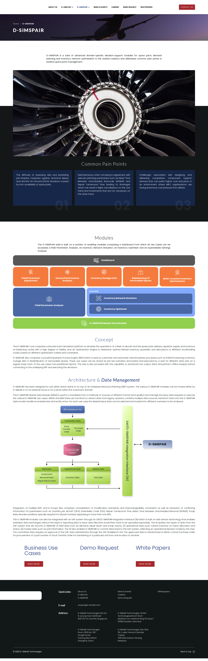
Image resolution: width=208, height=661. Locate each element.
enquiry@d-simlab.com (89, 607)
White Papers (153, 550)
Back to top (186, 654)
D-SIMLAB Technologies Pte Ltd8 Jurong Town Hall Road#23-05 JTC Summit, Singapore (92, 618)
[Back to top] (194, 654)
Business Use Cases (41, 553)
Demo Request (99, 550)
